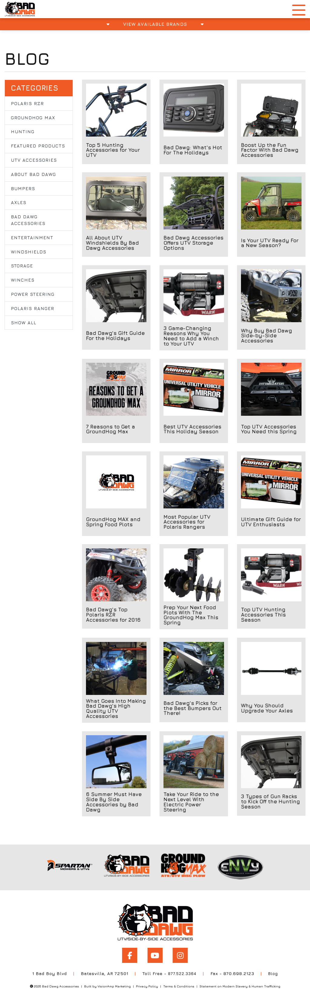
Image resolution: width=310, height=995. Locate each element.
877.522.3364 (181, 966)
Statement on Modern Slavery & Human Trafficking (240, 979)
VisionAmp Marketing (114, 979)
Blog (274, 966)
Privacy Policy (147, 979)
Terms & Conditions (178, 979)
